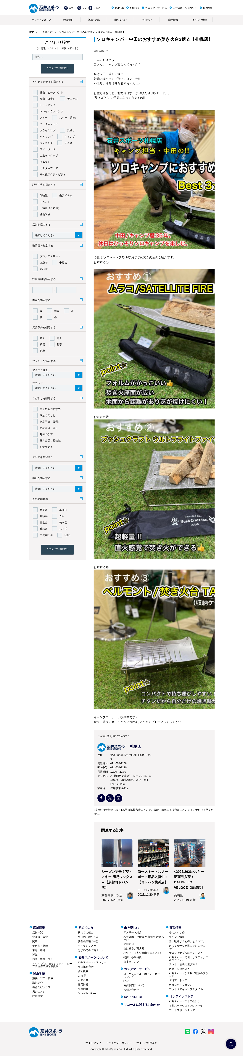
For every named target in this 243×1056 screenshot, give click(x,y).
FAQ (126, 980)
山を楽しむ (120, 19)
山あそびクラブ (49, 155)
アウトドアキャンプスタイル (186, 989)
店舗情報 (68, 19)
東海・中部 (38, 950)
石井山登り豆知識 (50, 440)
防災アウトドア (178, 980)
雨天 (59, 338)
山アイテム (65, 195)
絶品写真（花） (49, 427)
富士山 (44, 522)
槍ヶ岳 (63, 522)
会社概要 (83, 971)
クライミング (47, 130)
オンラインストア (41, 19)
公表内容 (83, 989)
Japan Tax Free (87, 993)
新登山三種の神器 (88, 941)
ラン (84, 7)
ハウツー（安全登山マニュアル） (142, 952)
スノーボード (47, 149)
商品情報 (173, 19)
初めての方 (94, 19)
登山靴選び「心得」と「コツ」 (187, 941)
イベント (45, 201)
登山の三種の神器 (88, 936)
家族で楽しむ (47, 415)
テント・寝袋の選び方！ (183, 964)
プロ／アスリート (50, 256)
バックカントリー (50, 123)
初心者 (44, 268)
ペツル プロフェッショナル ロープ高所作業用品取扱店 (52, 965)
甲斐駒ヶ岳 (46, 535)
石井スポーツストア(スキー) (185, 1005)
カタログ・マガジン (180, 984)
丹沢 (62, 516)
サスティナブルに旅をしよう (186, 952)
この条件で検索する (57, 68)
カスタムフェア (49, 168)
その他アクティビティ (53, 174)
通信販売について (133, 985)
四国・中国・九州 (42, 959)
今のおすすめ (177, 932)
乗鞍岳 (44, 528)
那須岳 (44, 516)
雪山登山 (72, 98)
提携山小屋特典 (132, 957)
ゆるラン (45, 161)
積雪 (42, 344)
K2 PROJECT (133, 997)
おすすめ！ (46, 446)
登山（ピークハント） (53, 92)
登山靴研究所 (86, 966)
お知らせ (83, 980)
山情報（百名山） (50, 208)
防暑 (42, 350)
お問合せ (134, 7)
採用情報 (208, 7)
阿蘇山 (68, 535)
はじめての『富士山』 (91, 950)
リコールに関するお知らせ (142, 1004)
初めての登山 (86, 932)
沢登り (71, 130)
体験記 (44, 195)
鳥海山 (63, 509)
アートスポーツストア (182, 1010)
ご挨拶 (82, 975)
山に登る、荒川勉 (133, 948)
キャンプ (70, 136)
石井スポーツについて (185, 7)
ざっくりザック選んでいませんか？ (187, 947)
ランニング (46, 142)
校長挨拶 (37, 996)
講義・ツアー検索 (42, 978)
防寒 (59, 344)
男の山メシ (38, 991)
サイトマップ (93, 1042)
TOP (31, 32)
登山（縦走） (47, 98)
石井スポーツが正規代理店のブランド (188, 974)
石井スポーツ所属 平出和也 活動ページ (143, 938)
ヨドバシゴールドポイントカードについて (142, 975)
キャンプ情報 (199, 19)
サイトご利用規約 (146, 1042)
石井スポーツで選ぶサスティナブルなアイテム (188, 958)
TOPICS (119, 7)
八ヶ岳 (63, 528)
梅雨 (56, 310)
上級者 (44, 262)
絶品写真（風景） (50, 421)
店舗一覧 (37, 932)
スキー (72, 7)
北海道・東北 (40, 936)
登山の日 (128, 943)
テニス (96, 7)
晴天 (42, 338)
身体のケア (46, 434)
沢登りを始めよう (179, 968)
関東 (35, 941)
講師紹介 (37, 982)
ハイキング (46, 136)
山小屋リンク (131, 961)
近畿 (35, 954)
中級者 (63, 262)
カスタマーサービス (156, 7)
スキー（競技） (68, 117)
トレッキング (47, 105)
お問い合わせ (131, 989)
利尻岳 (44, 509)
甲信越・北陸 (40, 945)
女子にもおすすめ (50, 409)
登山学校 (147, 19)
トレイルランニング (51, 111)
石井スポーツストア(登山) (184, 1001)
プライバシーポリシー (119, 1042)
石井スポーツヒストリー (92, 962)
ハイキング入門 (87, 945)
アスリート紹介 (132, 932)
